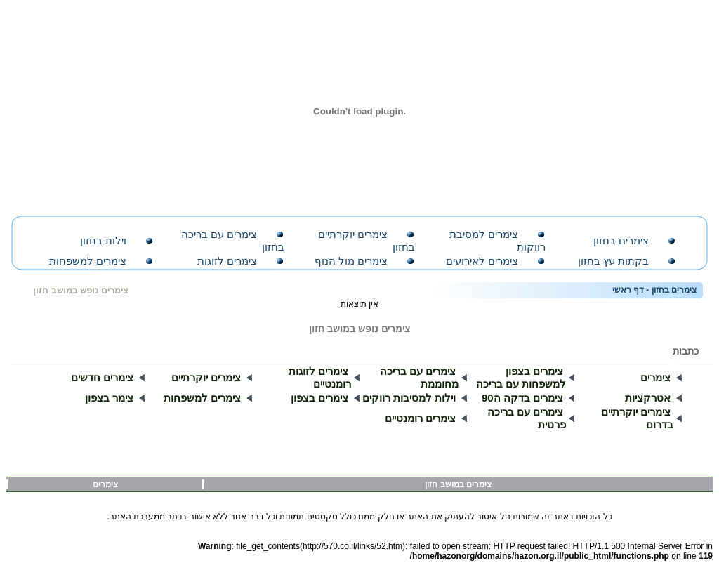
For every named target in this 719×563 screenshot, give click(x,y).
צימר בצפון (109, 394)
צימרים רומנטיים (420, 414)
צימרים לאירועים (482, 261)
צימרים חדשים (102, 374)
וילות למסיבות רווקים (409, 394)
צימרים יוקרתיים (206, 374)
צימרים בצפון (319, 394)
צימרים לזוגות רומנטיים (320, 374)
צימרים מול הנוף (351, 261)
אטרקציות (648, 394)
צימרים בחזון (621, 240)
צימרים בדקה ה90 (522, 394)
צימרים (655, 374)
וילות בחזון (103, 240)
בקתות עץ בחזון (613, 261)
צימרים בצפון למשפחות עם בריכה (521, 374)
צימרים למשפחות (87, 261)
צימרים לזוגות (227, 261)
